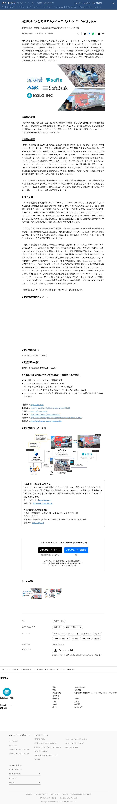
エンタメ (37, 7)
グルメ (89, 7)
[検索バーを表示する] (113, 2)
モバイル (21, 7)
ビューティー (47, 7)
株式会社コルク (28, 669)
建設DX (98, 634)
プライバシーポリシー (41, 794)
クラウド (87, 634)
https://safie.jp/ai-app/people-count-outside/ (46, 421)
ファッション (58, 7)
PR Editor (37, 759)
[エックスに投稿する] (84, 33)
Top (3, 7)
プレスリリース (14, 669)
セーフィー (86, 638)
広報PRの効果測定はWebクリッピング (46, 755)
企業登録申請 (97, 3)
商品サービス (59, 621)
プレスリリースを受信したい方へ (19, 749)
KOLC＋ (65, 638)
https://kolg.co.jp (79, 687)
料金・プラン (13, 745)
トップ (3, 669)
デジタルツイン (74, 634)
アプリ (29, 7)
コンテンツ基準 (55, 794)
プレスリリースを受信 (82, 3)
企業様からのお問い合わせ (48, 798)
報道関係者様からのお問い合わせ (81, 794)
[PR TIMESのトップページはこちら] (28, 3)
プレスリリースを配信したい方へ (19, 753)
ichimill (75, 638)
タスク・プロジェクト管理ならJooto (76, 739)
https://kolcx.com (58, 644)
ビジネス (82, 7)
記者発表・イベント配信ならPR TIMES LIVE (47, 747)
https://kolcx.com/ (37, 405)
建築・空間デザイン (73, 627)
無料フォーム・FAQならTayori (74, 743)
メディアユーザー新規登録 (76, 550)
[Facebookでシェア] (88, 33)
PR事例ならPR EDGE (71, 747)
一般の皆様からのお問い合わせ (68, 798)
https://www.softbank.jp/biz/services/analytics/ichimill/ (50, 408)
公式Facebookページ (15, 769)
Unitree (96, 638)
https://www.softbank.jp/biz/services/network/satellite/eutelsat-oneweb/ (56, 418)
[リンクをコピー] (103, 33)
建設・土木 (58, 627)
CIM (62, 634)
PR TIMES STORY (39, 739)
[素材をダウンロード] (99, 33)
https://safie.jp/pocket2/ (39, 411)
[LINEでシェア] (92, 33)
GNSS (56, 638)
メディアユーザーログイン (50, 550)
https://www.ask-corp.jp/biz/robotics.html (45, 414)
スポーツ (97, 7)
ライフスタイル (71, 7)
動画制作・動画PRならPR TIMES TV (45, 743)
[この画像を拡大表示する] (32, 593)
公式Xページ (12, 778)
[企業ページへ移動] (7, 693)
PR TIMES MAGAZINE (41, 751)
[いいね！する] (78, 33)
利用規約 (65, 794)
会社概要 (29, 794)
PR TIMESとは (13, 741)
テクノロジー (11, 7)
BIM (55, 634)
